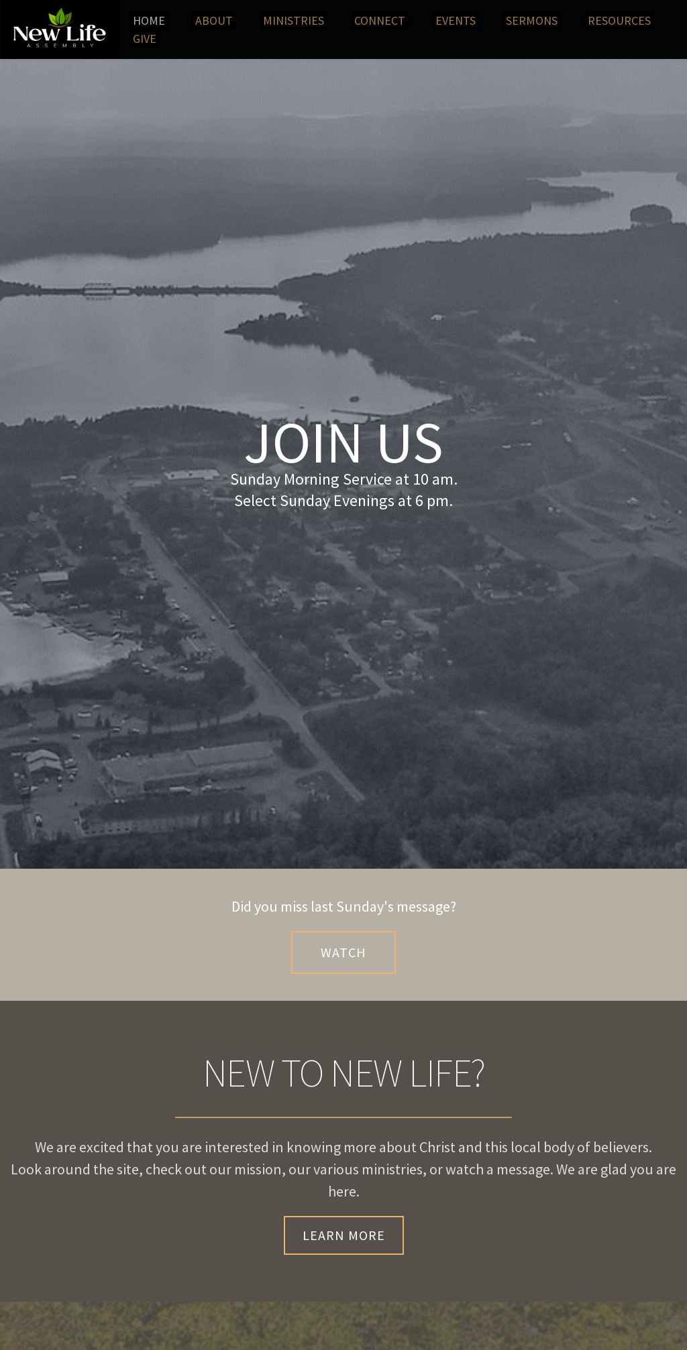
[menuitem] (148, 20)
